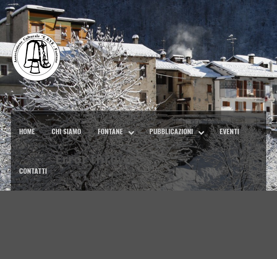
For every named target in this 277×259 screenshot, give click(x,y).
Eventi (229, 131)
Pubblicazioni (171, 131)
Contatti (33, 170)
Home (27, 131)
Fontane (110, 131)
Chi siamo (66, 131)
